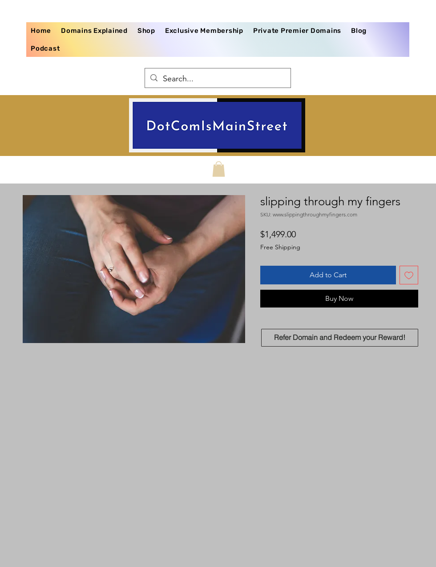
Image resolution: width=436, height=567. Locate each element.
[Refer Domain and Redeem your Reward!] (339, 338)
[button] (218, 169)
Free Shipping (280, 247)
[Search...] (217, 79)
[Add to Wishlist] (409, 275)
